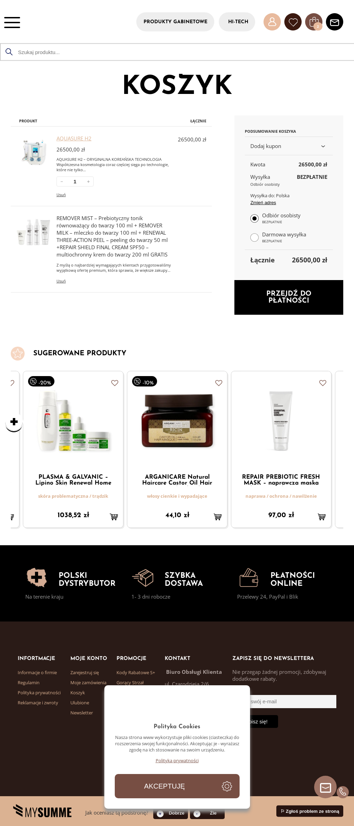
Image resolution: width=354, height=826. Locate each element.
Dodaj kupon (288, 145)
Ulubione (79, 702)
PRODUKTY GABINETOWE (175, 21)
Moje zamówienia (88, 682)
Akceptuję (165, 786)
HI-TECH (238, 21)
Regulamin (29, 682)
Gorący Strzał (130, 682)
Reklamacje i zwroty (38, 702)
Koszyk (77, 692)
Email (238, 690)
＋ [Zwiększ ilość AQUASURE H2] (88, 181)
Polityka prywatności (39, 692)
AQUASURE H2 (74, 138)
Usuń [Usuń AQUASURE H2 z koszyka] (61, 194)
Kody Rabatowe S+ (135, 672)
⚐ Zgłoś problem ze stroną (309, 811)
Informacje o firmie (37, 672)
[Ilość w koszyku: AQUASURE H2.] (75, 181)
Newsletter (81, 713)
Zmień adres (263, 202)
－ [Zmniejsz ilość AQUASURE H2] (61, 181)
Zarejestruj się (84, 672)
